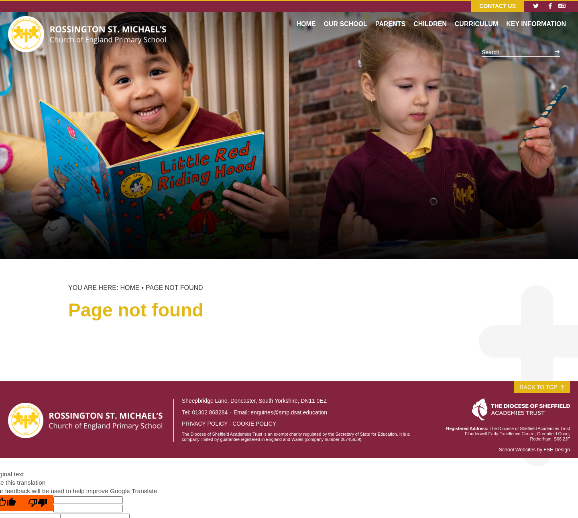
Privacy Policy (205, 423)
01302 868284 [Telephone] (210, 412)
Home (129, 287)
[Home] (88, 22)
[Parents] (390, 16)
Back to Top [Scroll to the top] (542, 387)
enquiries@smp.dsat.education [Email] (288, 412)
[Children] (430, 16)
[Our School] (345, 16)
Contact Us (497, 6)
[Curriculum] (476, 16)
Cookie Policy (254, 423)
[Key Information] (536, 16)
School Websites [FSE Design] (517, 450)
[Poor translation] (37, 503)
